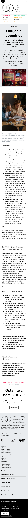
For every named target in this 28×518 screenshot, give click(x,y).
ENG (24, 1)
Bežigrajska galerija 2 (7, 499)
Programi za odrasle (19, 382)
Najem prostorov (6, 449)
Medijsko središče (6, 452)
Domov (4, 382)
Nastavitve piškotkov (6, 516)
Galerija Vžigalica (6, 486)
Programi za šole (6, 464)
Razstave (17, 5)
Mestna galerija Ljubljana (8, 478)
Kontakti (11, 1)
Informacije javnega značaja (8, 454)
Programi (10, 382)
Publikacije (17, 11)
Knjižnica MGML (6, 451)
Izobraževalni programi (18, 1)
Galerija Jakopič (5, 482)
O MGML (7, 1)
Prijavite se (14, 407)
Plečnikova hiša (5, 491)
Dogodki (17, 7)
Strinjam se (5, 513)
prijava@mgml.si (7, 359)
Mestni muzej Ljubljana (7, 474)
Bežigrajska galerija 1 (7, 495)
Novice (16, 9)
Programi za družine (7, 465)
